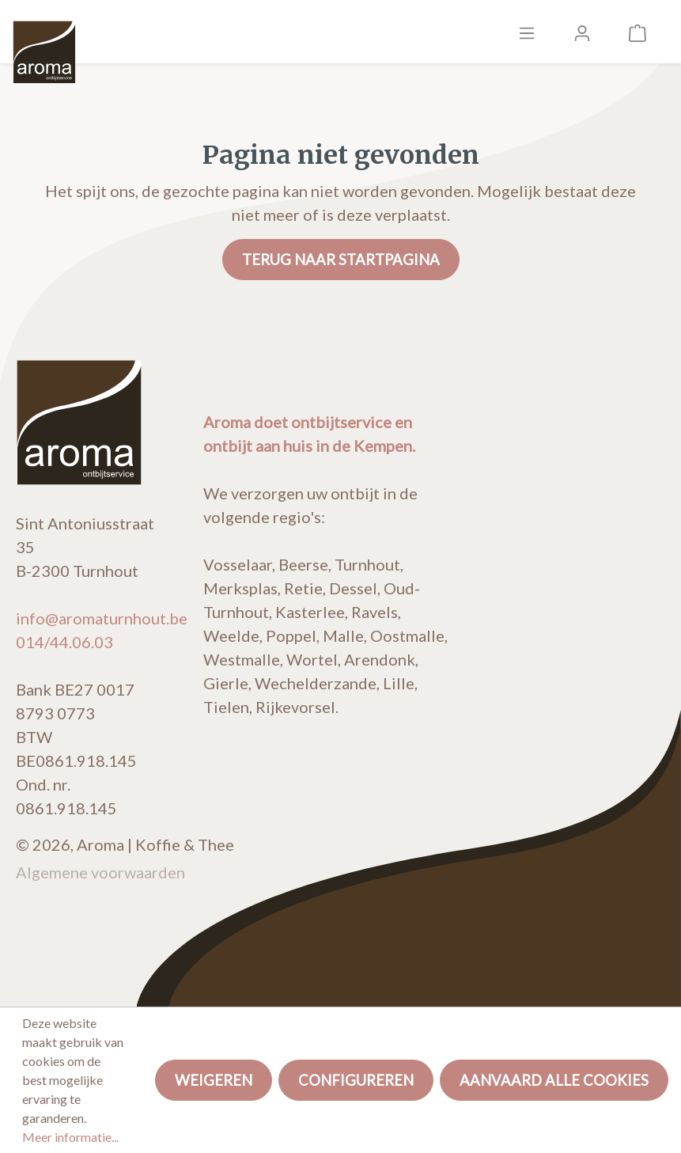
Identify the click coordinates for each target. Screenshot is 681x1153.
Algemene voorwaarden (100, 872)
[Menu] (526, 31)
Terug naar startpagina (341, 259)
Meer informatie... (70, 1136)
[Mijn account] (582, 31)
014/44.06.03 (64, 641)
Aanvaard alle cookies (554, 1080)
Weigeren (213, 1080)
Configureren (356, 1080)
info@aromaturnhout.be (101, 618)
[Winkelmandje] (637, 31)
